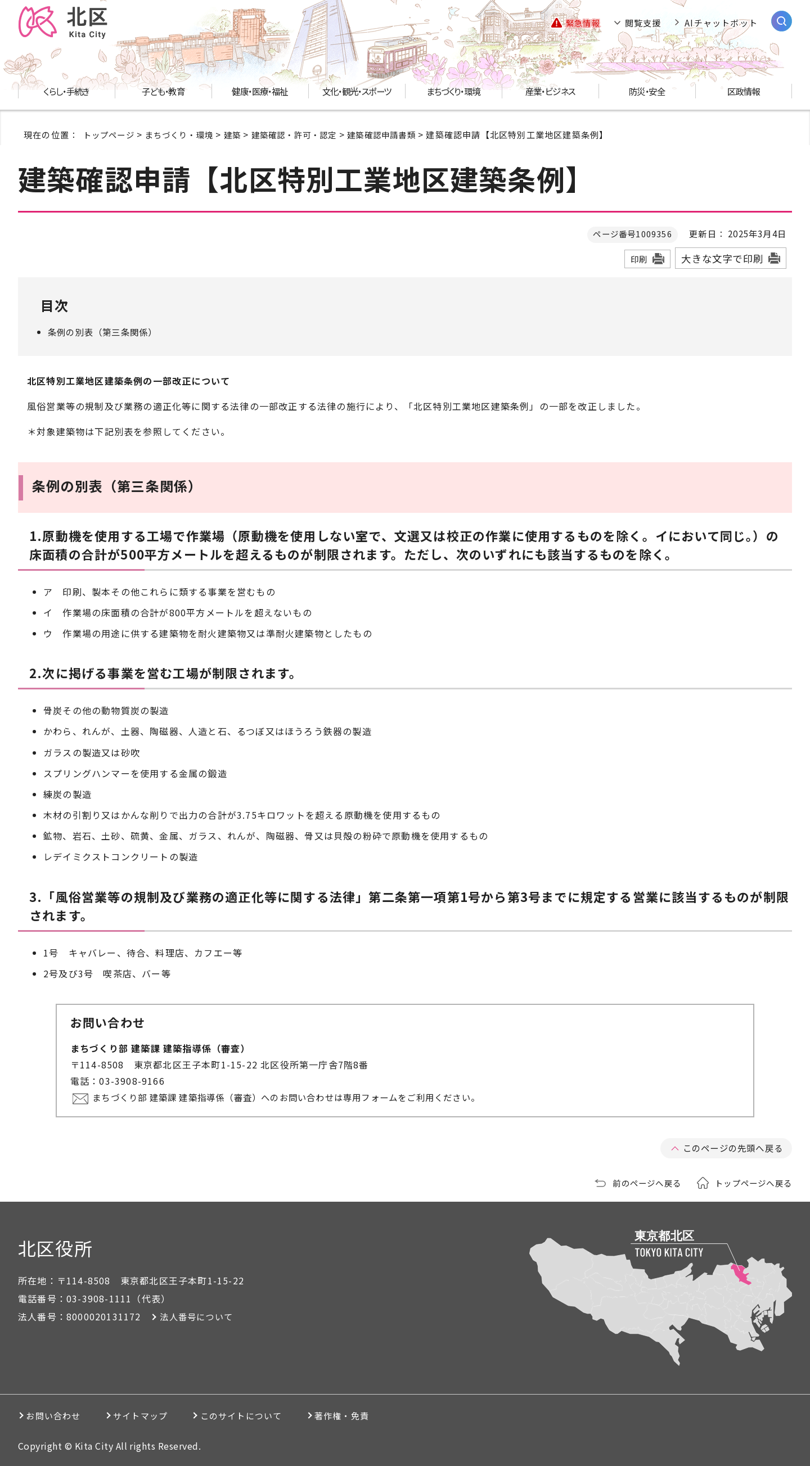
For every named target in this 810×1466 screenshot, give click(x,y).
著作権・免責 (396, 1415)
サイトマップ (161, 1415)
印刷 (639, 259)
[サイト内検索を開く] (781, 21)
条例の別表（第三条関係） (106, 332)
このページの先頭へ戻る (730, 1147)
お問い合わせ (58, 1415)
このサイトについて (278, 1415)
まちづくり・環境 (184, 134)
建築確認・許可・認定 (306, 134)
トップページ (110, 134)
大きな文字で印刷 (722, 258)
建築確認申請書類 (398, 134)
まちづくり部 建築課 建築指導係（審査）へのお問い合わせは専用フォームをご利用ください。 (301, 1097)
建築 (241, 134)
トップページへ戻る (751, 1182)
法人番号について (198, 1316)
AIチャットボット (721, 22)
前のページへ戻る (639, 1182)
